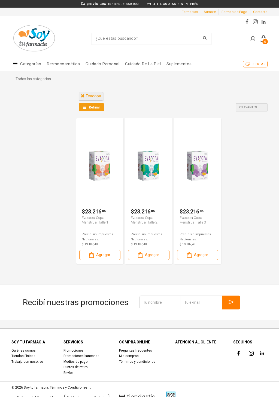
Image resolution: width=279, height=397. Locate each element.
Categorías (30, 63)
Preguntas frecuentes (135, 350)
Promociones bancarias (81, 356)
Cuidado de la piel (143, 63)
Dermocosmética (63, 63)
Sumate (210, 12)
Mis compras (129, 356)
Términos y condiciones (137, 362)
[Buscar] (147, 39)
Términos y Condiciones (68, 387)
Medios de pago (75, 362)
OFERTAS (258, 64)
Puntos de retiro (75, 367)
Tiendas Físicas (23, 356)
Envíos (68, 373)
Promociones (73, 350)
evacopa (91, 96)
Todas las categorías (33, 79)
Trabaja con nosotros (27, 362)
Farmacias (190, 12)
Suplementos (179, 63)
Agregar (99, 254)
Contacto (260, 12)
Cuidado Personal (102, 63)
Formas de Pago (234, 12)
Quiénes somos (23, 350)
